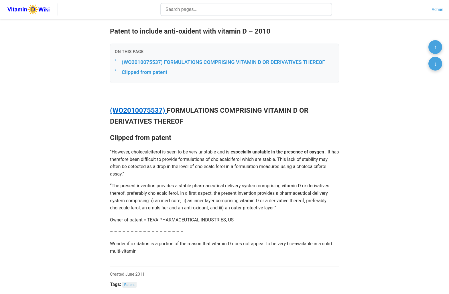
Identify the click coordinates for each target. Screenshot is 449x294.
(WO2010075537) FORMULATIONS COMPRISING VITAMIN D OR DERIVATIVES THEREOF (223, 62)
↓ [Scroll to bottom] (435, 64)
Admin (437, 9)
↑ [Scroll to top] (435, 47)
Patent (129, 285)
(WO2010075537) (138, 110)
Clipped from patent (144, 72)
